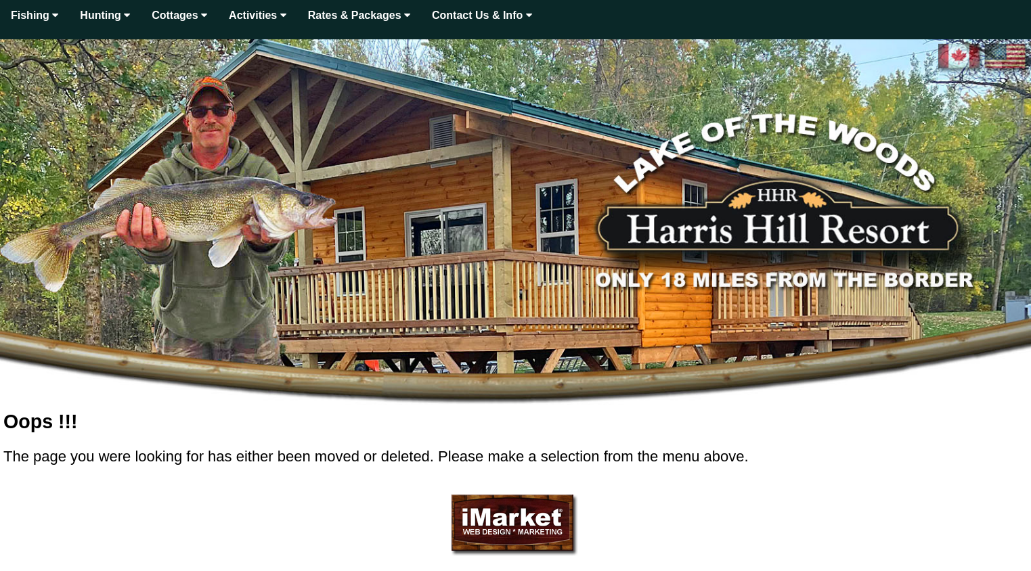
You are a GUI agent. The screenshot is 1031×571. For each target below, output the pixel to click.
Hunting (105, 15)
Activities (257, 15)
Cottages (179, 15)
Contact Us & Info (482, 15)
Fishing (34, 15)
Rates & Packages (359, 15)
